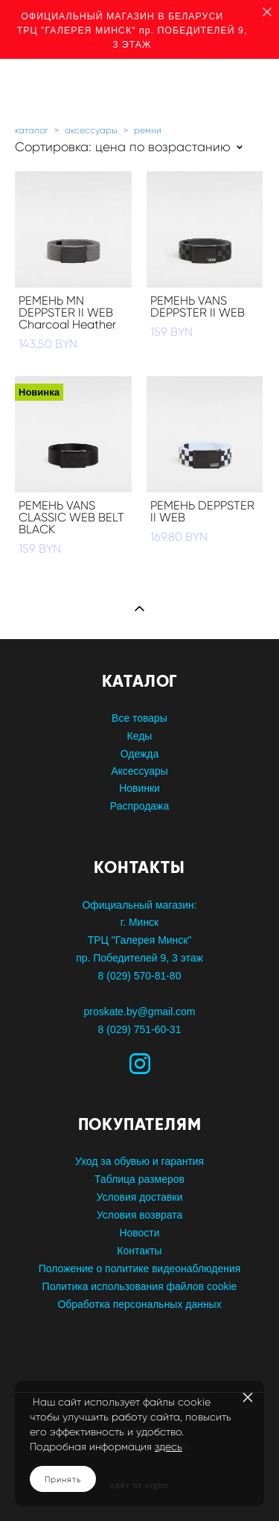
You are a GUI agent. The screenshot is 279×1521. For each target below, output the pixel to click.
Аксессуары (139, 771)
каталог (31, 130)
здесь (168, 1447)
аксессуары (91, 130)
